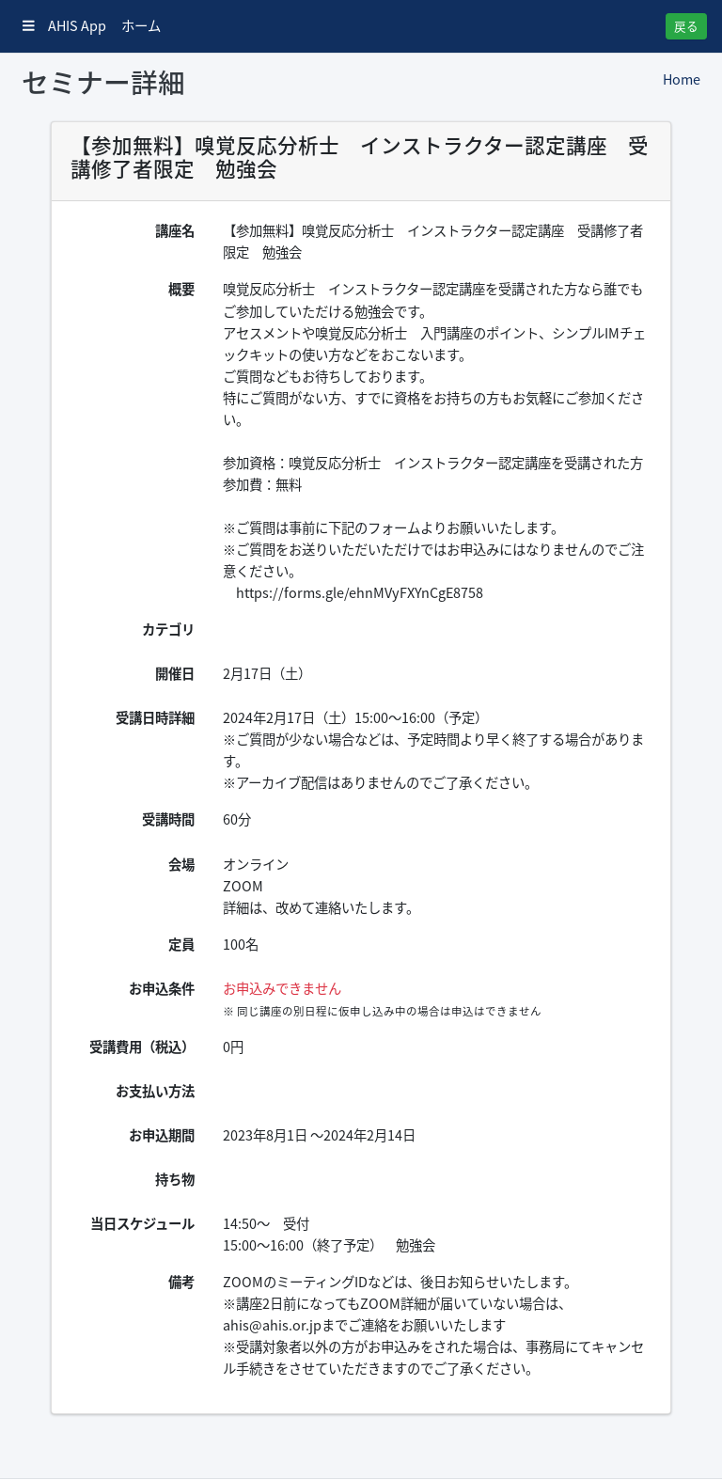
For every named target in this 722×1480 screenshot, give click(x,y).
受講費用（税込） (142, 1046)
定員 (181, 944)
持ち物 (175, 1179)
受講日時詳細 (155, 717)
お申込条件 (162, 988)
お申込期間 (162, 1135)
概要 (181, 288)
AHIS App (64, 25)
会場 (181, 864)
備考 (181, 1281)
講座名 (175, 230)
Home (681, 79)
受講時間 (168, 819)
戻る (686, 26)
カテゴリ (168, 629)
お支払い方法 (155, 1090)
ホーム (141, 25)
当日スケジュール (142, 1223)
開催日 (175, 673)
